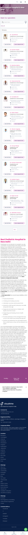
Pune (2, 461)
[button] (25, 2)
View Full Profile (8, 44)
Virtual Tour (3, 489)
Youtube (5, 518)
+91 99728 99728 (5, 413)
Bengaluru (3, 435)
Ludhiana (3, 452)
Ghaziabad (3, 442)
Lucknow (3, 450)
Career (2, 503)
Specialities (3, 468)
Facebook (5, 508)
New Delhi (3, 455)
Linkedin (5, 513)
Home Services (4, 487)
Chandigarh (4, 437)
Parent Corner (4, 483)
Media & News (4, 485)
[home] (7, 2)
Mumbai (3, 453)
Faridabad (3, 441)
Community (4, 470)
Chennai (3, 439)
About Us (3, 467)
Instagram (5, 516)
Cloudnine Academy (6, 492)
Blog (2, 476)
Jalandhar (3, 448)
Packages (3, 472)
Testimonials (4, 479)
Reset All (3, 25)
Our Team (3, 478)
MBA (2, 481)
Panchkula (3, 459)
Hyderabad (3, 446)
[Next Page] (15, 229)
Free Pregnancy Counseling (7, 499)
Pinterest (5, 521)
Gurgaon (3, 444)
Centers (3, 474)
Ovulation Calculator (6, 490)
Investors (3, 497)
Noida (2, 457)
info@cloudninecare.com (7, 412)
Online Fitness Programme (7, 501)
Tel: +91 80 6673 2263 (6, 422)
